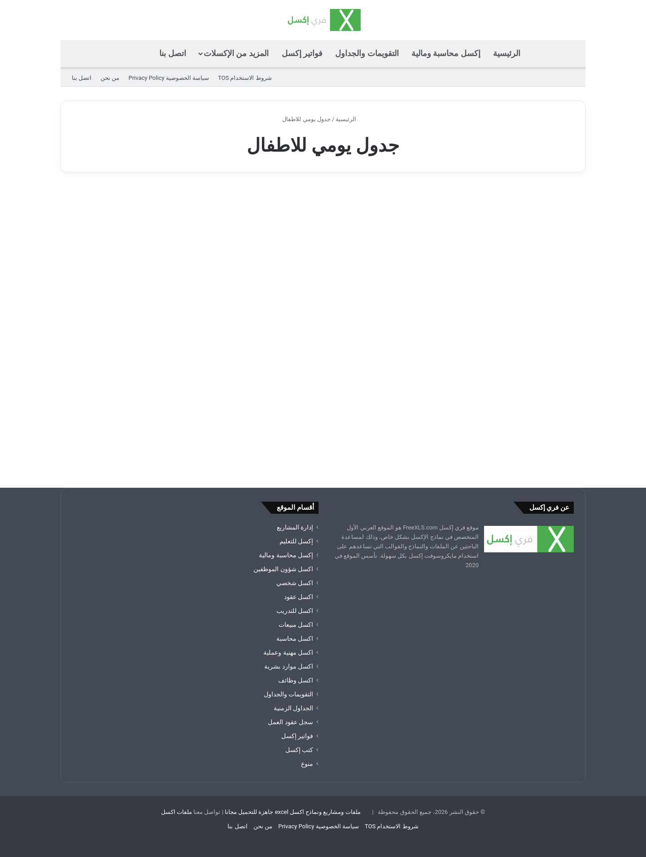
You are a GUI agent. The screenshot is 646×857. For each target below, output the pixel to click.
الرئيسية (506, 53)
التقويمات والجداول (366, 53)
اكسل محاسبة (294, 638)
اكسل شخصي (294, 582)
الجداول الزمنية (293, 708)
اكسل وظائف (295, 680)
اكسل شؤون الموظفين (283, 569)
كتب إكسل (299, 749)
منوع (307, 763)
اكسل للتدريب (294, 610)
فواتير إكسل (302, 53)
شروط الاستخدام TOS (245, 77)
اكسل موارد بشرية (288, 666)
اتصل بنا (172, 53)
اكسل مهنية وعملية (288, 652)
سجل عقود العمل (290, 722)
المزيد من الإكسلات (236, 53)
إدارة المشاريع (295, 527)
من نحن (109, 77)
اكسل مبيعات (296, 624)
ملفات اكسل (176, 812)
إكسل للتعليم (296, 541)
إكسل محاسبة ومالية (445, 53)
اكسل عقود (298, 596)
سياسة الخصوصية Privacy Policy (168, 77)
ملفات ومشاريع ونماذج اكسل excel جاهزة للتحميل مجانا (293, 812)
